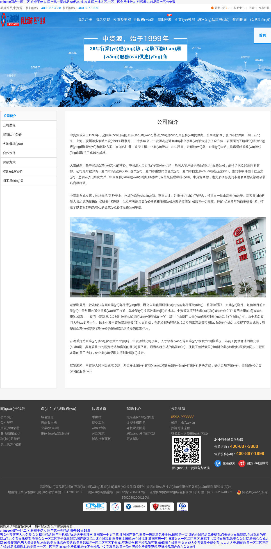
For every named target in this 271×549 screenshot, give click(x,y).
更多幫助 (133, 439)
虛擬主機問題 (136, 422)
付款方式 (9, 162)
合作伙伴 (9, 153)
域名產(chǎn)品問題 (141, 417)
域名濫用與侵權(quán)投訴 (189, 433)
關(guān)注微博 (253, 463)
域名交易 (103, 19)
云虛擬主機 (122, 19)
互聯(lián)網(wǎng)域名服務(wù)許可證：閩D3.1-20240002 (191, 492)
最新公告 (221, 8)
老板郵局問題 (136, 428)
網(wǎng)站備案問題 (141, 433)
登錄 (252, 7)
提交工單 (98, 422)
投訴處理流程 (180, 428)
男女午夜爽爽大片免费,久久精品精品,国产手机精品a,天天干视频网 (46, 534)
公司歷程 (9, 125)
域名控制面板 (101, 439)
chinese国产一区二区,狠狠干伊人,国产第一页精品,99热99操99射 (45, 530)
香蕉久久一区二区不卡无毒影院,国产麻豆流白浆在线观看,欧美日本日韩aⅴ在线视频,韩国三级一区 (99, 538)
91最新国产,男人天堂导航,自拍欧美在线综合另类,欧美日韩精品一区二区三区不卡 (60, 542)
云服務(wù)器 (144, 19)
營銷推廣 (239, 19)
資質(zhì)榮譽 (12, 134)
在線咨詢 (224, 463)
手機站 (96, 417)
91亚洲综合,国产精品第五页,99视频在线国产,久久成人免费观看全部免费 (168, 542)
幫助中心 (239, 7)
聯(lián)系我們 (13, 171)
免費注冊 (264, 7)
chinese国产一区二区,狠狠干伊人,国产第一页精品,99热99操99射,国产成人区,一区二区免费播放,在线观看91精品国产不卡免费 (87, 2)
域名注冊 (85, 19)
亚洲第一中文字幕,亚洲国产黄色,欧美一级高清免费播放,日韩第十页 (140, 534)
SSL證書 (164, 19)
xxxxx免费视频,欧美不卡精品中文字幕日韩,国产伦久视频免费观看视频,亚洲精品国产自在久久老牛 (127, 547)
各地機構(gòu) (13, 143)
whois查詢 (99, 428)
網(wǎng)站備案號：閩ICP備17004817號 (116, 492)
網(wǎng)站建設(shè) (213, 19)
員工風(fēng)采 (13, 180)
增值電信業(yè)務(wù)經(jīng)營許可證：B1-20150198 (45, 492)
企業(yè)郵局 (185, 19)
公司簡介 (10, 116)
